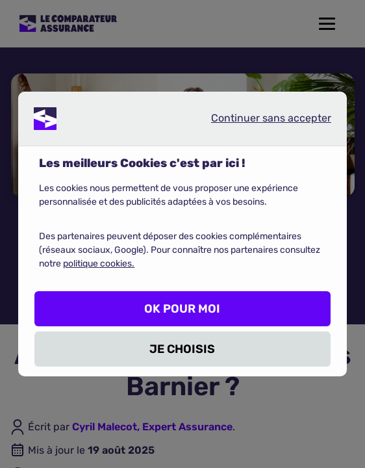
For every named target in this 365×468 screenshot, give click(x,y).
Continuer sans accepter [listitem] (260, 121)
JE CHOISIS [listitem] (182, 349)
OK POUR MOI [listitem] (182, 309)
